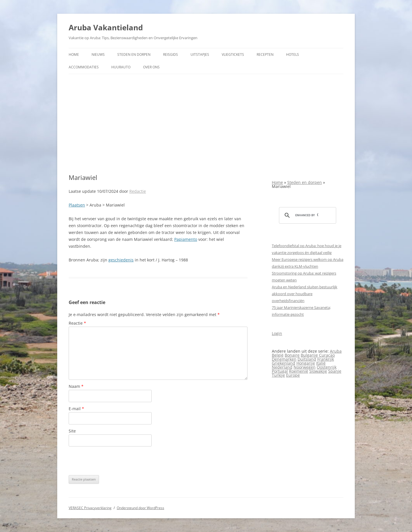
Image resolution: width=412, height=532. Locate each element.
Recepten (265, 54)
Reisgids (170, 54)
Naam (76, 386)
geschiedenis (121, 260)
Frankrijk (325, 359)
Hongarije (305, 363)
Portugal (280, 371)
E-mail (76, 408)
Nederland (282, 367)
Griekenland (283, 363)
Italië (321, 363)
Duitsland (307, 359)
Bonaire (292, 355)
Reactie (77, 323)
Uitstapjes (200, 54)
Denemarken (284, 359)
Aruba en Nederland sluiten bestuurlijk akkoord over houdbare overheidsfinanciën (304, 293)
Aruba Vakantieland (106, 27)
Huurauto (120, 67)
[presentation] (112, 461)
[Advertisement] (206, 124)
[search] (306, 215)
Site (72, 431)
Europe (293, 375)
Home (74, 54)
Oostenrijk (326, 367)
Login (277, 333)
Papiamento (185, 239)
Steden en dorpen (133, 54)
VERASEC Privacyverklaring (90, 507)
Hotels (292, 54)
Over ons (151, 67)
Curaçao (327, 355)
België (278, 355)
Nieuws (98, 54)
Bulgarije (309, 355)
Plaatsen (77, 205)
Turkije (278, 375)
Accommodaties (84, 67)
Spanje (334, 371)
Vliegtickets (233, 54)
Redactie (137, 191)
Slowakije (318, 371)
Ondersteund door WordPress (140, 507)
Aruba (336, 351)
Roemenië (298, 371)
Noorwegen (305, 367)
